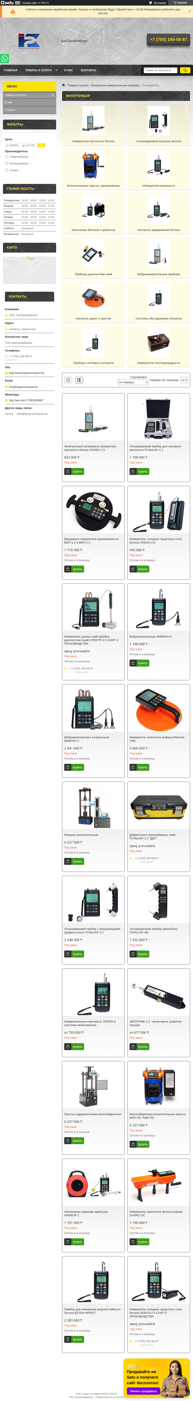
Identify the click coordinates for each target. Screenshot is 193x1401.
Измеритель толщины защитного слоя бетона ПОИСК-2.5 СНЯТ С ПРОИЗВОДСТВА (156, 1313)
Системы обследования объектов (159, 318)
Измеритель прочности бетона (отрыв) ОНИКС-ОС (156, 1213)
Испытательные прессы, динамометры (93, 185)
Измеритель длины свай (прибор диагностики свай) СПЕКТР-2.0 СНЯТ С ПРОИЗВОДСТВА (91, 640)
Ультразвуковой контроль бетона (158, 141)
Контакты (88, 70)
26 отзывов (160, 2)
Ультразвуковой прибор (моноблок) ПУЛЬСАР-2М (154, 930)
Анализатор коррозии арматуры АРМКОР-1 (86, 1213)
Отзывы (10, 109)
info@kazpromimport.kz (23, 387)
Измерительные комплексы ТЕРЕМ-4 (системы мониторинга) (90, 1023)
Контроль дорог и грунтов (93, 318)
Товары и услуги (38, 70)
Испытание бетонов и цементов (93, 230)
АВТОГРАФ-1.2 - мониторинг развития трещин (156, 1023)
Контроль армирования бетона (159, 230)
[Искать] (185, 70)
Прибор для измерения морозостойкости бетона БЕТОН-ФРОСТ (92, 1311)
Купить (77, 471)
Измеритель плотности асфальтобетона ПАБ (157, 739)
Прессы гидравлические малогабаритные (92, 1114)
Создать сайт (29, 2)
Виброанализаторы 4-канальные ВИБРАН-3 (86, 739)
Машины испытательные (81, 834)
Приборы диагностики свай (93, 274)
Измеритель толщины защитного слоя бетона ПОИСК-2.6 (156, 540)
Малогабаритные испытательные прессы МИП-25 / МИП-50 (158, 1115)
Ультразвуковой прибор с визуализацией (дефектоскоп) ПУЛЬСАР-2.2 (92, 930)
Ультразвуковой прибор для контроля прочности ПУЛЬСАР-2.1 (155, 448)
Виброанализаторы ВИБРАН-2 (151, 636)
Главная (10, 70)
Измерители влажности (159, 185)
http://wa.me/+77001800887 (26, 400)
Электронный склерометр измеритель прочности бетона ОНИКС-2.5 (90, 448)
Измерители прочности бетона (93, 141)
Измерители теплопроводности (158, 363)
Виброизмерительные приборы (158, 274)
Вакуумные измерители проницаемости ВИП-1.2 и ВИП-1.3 (91, 540)
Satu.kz (113, 1393)
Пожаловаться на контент (110, 1397)
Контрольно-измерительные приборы (115, 85)
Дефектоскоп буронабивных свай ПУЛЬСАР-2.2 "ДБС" (152, 836)
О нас (68, 70)
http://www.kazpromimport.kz (26, 373)
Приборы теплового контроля (93, 363)
